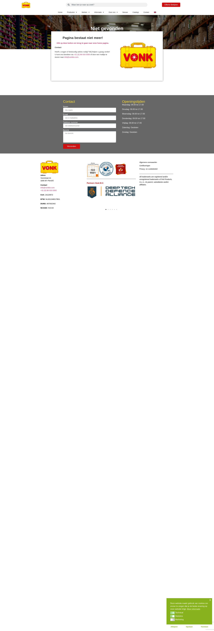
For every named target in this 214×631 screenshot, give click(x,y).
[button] (89, 197)
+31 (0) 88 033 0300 (82, 54)
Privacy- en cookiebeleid (148, 169)
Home (60, 12)
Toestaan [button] (204, 627)
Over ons (113, 12)
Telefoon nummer (70, 122)
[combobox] (106, 5)
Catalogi (136, 12)
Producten (72, 12)
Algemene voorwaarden (148, 162)
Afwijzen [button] (174, 627)
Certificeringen (144, 166)
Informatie (99, 12)
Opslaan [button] (189, 627)
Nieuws (125, 12)
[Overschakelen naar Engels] (155, 12)
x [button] (210, 600)
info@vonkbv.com (71, 57)
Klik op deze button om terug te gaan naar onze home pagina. (83, 43)
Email (65, 115)
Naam (65, 107)
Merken (86, 12)
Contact (146, 12)
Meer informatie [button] (193, 609)
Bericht (66, 130)
